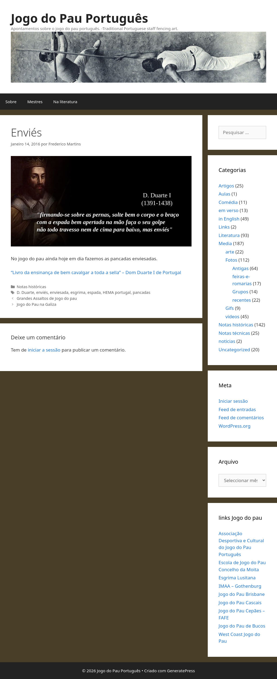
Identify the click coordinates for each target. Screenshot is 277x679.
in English (229, 219)
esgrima (77, 292)
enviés (42, 292)
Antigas (240, 268)
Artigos (226, 186)
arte (230, 252)
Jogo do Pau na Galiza (37, 304)
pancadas (141, 292)
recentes (241, 300)
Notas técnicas (234, 333)
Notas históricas (31, 286)
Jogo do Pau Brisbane (242, 594)
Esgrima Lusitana (237, 577)
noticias (227, 341)
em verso (229, 210)
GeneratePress (181, 670)
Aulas (224, 194)
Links (224, 227)
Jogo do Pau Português (79, 18)
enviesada (59, 292)
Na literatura (65, 101)
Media (225, 243)
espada (94, 292)
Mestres (34, 101)
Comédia (228, 202)
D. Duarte (25, 292)
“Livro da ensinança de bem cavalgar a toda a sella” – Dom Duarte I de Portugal (96, 272)
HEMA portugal (117, 292)
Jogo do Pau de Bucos (242, 626)
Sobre (11, 101)
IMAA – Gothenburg (240, 586)
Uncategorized (234, 349)
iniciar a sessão (44, 350)
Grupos (240, 291)
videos (233, 316)
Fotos (232, 260)
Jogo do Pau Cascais (240, 602)
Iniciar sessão (233, 401)
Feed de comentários (241, 417)
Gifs (230, 308)
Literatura (229, 235)
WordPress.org (234, 426)
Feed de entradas (237, 409)
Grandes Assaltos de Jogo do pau (47, 298)
